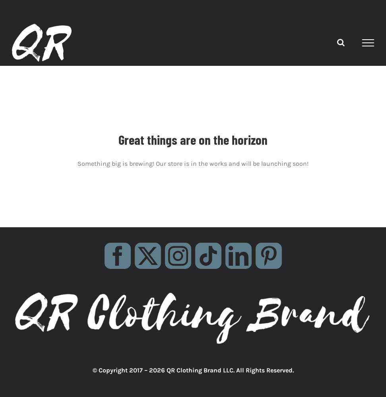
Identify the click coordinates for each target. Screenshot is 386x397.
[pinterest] (269, 256)
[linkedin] (238, 256)
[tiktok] (208, 256)
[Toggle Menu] (368, 42)
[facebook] (118, 256)
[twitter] (148, 256)
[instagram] (178, 256)
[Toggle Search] (341, 42)
